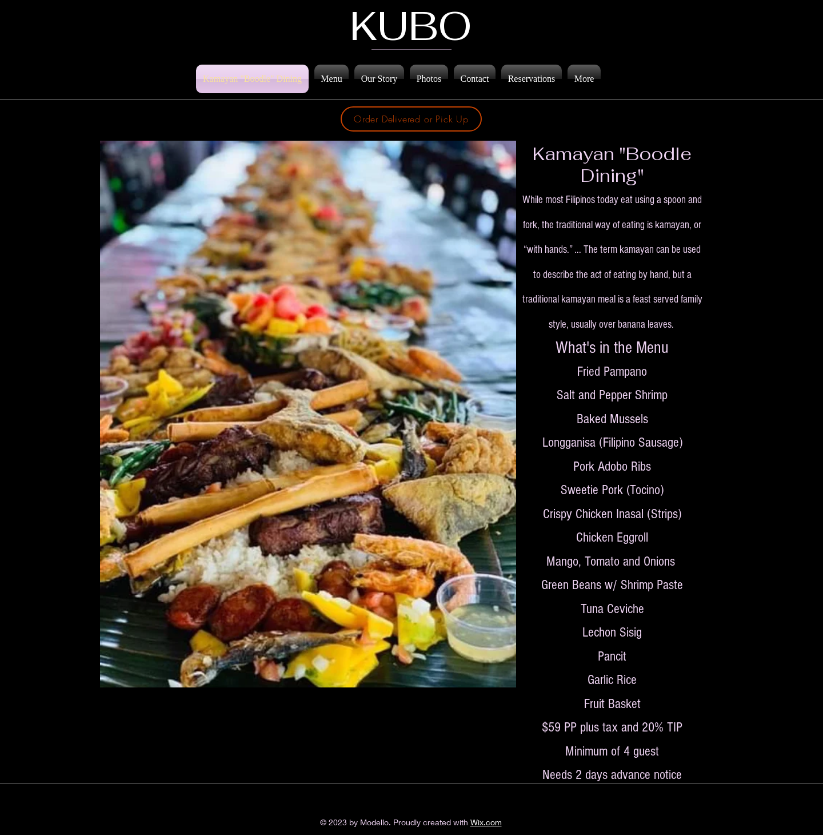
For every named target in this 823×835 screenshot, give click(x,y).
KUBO (411, 25)
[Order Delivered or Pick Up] (411, 119)
